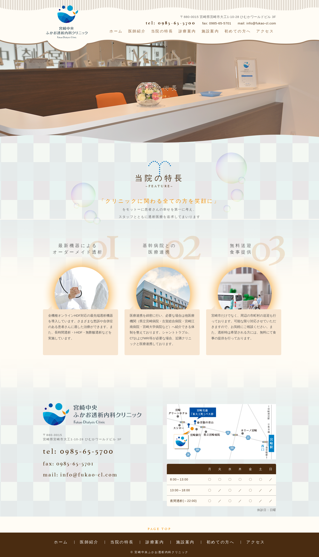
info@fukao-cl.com (261, 23)
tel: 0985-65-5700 (171, 23)
